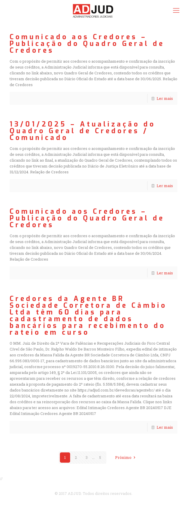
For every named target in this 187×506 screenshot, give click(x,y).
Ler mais (165, 98)
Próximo (126, 457)
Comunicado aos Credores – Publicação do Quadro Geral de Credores (87, 44)
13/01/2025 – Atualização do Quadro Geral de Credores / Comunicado (82, 131)
